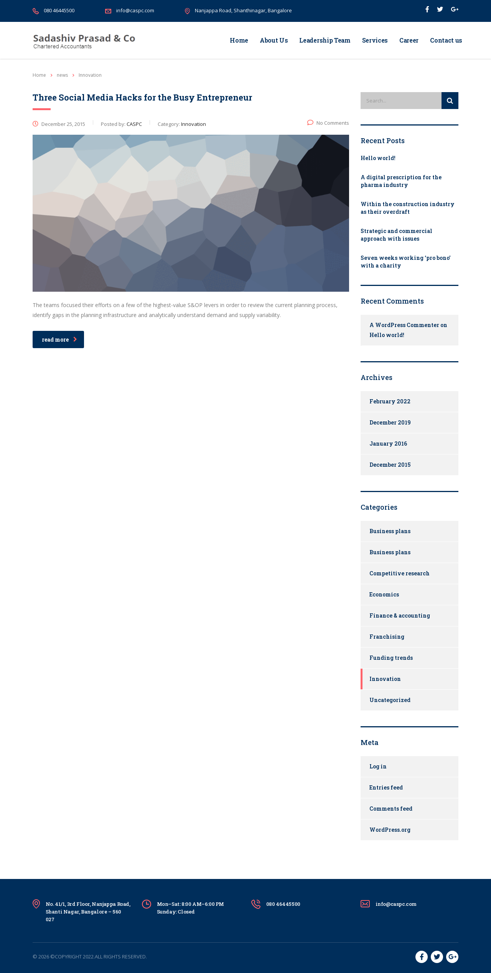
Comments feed (390, 808)
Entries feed (386, 787)
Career (409, 40)
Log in (378, 766)
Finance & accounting (399, 615)
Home (239, 40)
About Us (274, 40)
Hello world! (378, 158)
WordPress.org (389, 829)
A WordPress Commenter (404, 325)
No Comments (328, 122)
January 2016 (388, 443)
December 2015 (389, 464)
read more (59, 339)
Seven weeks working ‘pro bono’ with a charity (405, 261)
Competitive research (399, 573)
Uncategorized (389, 700)
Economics (384, 594)
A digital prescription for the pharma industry (401, 180)
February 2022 (389, 401)
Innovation (385, 678)
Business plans (389, 531)
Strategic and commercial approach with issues (396, 234)
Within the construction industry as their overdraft (408, 207)
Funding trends (391, 657)
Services (375, 40)
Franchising (386, 636)
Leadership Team (324, 40)
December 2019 (390, 422)
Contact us (446, 40)
